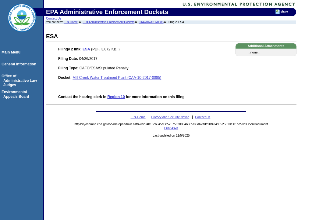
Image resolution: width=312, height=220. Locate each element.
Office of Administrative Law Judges (20, 80)
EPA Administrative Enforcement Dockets (108, 22)
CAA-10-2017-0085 (151, 22)
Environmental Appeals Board (16, 94)
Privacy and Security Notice (170, 117)
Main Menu (11, 52)
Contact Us (53, 18)
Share (284, 11)
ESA (86, 49)
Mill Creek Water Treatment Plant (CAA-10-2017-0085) (117, 77)
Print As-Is (171, 128)
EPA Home (71, 22)
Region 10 (116, 97)
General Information (19, 64)
